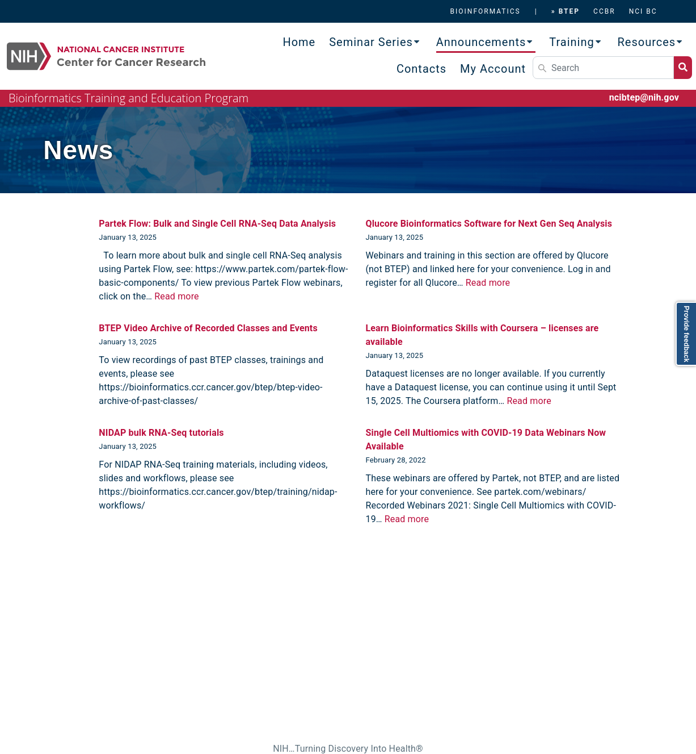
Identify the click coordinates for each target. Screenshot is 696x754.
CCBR (604, 11)
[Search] (603, 67)
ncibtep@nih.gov (644, 97)
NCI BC (643, 11)
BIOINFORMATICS (485, 11)
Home (298, 42)
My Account (493, 69)
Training (571, 42)
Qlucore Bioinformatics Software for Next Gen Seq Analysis (488, 223)
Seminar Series (371, 42)
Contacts (421, 69)
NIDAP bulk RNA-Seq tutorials (161, 432)
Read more (176, 296)
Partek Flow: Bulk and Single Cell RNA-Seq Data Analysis (217, 223)
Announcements (481, 42)
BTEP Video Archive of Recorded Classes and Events (208, 328)
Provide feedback (686, 334)
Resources (647, 42)
